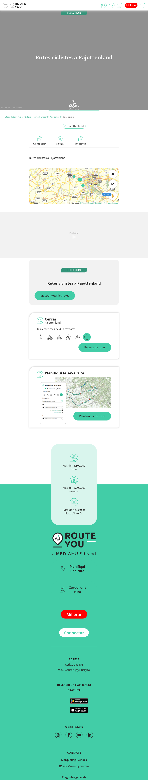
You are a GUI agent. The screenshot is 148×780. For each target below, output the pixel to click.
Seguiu (60, 141)
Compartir (39, 141)
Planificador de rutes (92, 416)
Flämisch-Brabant (40, 117)
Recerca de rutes (94, 347)
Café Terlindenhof (14, 107)
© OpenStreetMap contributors (105, 203)
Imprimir (80, 141)
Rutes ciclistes (10, 117)
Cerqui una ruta (73, 589)
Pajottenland (55, 117)
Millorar (131, 5)
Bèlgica (20, 117)
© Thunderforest (86, 203)
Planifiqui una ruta (72, 568)
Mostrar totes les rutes (54, 295)
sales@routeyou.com (74, 766)
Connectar (74, 632)
